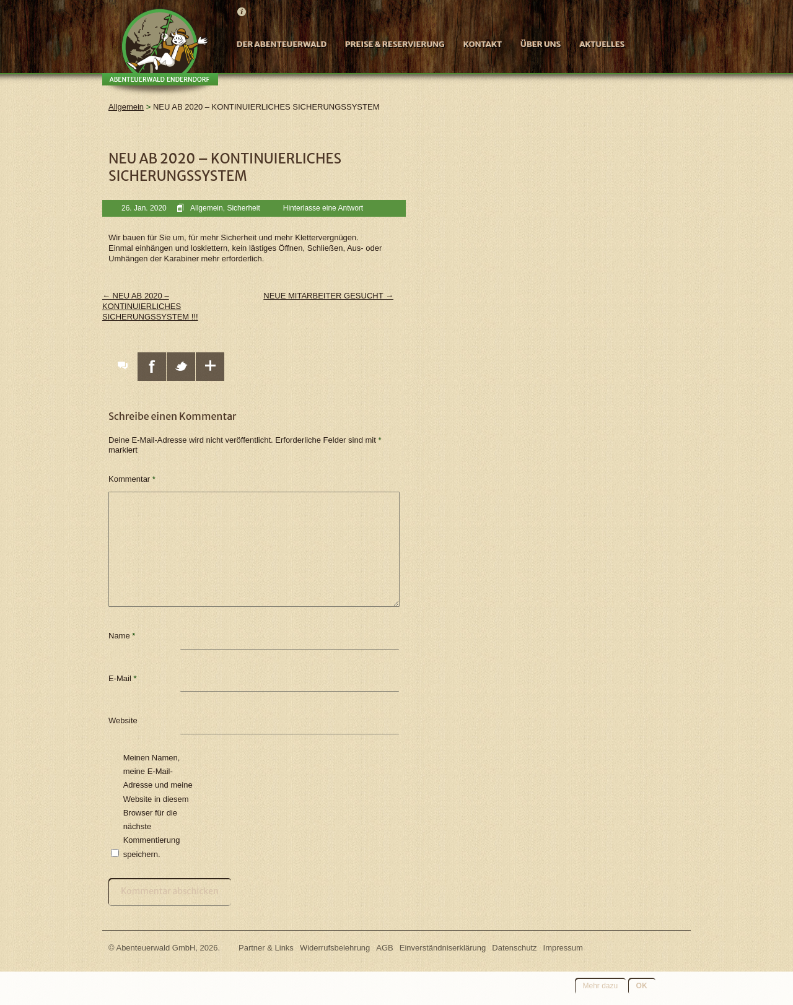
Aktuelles (601, 44)
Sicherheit (243, 208)
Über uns (540, 44)
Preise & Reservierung (394, 44)
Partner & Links (266, 947)
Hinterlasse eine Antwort (323, 208)
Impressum (563, 947)
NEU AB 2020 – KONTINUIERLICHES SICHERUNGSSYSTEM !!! (150, 306)
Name (121, 635)
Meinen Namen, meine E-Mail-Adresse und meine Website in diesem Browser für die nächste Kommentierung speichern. (158, 806)
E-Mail (122, 678)
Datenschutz (514, 947)
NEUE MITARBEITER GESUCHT (328, 295)
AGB (384, 947)
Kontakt (482, 44)
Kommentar (132, 479)
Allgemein (206, 208)
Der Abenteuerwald (281, 44)
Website (123, 720)
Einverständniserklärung (443, 947)
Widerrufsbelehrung (335, 947)
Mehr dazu (600, 985)
